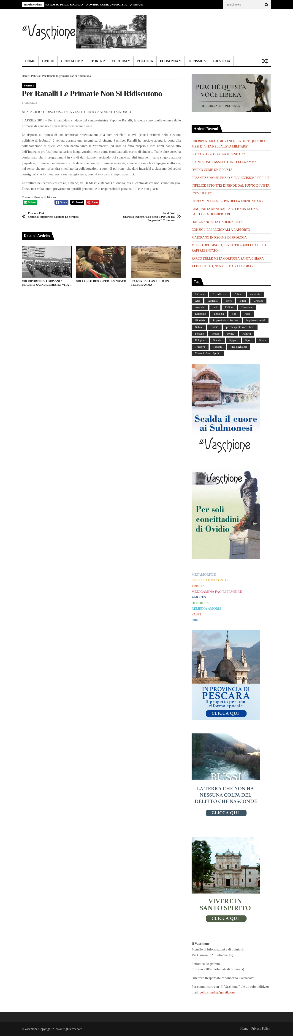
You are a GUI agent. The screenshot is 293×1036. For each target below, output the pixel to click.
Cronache (70, 61)
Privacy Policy (260, 1028)
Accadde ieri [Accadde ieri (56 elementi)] (220, 294)
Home (30, 61)
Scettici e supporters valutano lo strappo (53, 214)
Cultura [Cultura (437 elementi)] (229, 307)
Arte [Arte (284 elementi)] (197, 300)
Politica (145, 61)
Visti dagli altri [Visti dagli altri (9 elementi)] (238, 346)
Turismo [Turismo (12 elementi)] (217, 346)
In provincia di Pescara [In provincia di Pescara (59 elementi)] (225, 320)
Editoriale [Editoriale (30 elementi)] (200, 313)
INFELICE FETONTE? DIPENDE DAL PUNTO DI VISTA (231, 185)
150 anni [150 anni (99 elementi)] (200, 294)
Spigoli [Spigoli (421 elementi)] (233, 340)
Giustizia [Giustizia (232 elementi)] (200, 320)
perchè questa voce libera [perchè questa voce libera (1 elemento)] (240, 327)
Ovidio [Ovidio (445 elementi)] (214, 327)
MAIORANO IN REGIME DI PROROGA (219, 237)
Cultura (119, 61)
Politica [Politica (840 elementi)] (246, 333)
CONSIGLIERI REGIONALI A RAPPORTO (221, 229)
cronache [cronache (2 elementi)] (200, 307)
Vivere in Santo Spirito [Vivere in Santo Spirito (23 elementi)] (207, 353)
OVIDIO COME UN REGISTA (110, 4)
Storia (96, 61)
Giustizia (221, 61)
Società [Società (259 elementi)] (217, 340)
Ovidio (48, 61)
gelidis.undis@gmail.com (217, 992)
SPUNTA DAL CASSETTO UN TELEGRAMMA (150, 282)
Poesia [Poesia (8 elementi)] (215, 333)
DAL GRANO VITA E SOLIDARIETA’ (217, 222)
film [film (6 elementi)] (234, 313)
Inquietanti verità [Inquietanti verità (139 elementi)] (255, 320)
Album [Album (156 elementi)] (238, 294)
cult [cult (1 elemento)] (215, 307)
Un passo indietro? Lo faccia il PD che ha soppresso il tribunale (144, 216)
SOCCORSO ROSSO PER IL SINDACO (60, 4)
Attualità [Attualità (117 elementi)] (212, 300)
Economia (169, 61)
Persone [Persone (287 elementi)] (199, 333)
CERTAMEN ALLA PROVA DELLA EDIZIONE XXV (227, 201)
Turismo (195, 61)
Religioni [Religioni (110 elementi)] (200, 340)
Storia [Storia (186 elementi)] (262, 340)
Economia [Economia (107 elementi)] (246, 307)
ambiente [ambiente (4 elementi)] (255, 294)
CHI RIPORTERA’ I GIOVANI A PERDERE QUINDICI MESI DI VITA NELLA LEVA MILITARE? (45, 282)
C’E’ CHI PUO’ (202, 193)
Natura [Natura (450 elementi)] (199, 327)
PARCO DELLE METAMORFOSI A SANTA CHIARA (228, 258)
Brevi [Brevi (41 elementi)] (228, 300)
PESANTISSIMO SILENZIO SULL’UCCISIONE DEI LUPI (231, 178)
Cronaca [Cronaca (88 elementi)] (258, 300)
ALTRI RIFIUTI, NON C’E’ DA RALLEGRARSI (224, 266)
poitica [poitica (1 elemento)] (230, 333)
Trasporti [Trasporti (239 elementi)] (200, 346)
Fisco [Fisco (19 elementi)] (247, 313)
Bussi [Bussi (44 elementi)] (243, 300)
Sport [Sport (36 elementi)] (248, 340)
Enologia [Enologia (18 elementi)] (219, 313)
